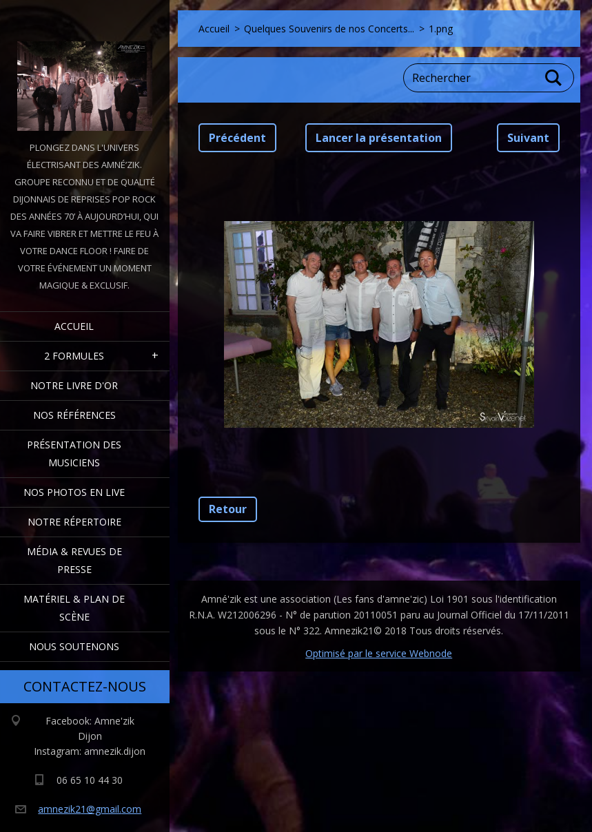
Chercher (554, 77)
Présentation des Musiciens (74, 453)
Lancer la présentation (379, 137)
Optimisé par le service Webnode (378, 653)
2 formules (74, 355)
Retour (228, 509)
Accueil (74, 326)
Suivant (528, 137)
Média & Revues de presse (74, 560)
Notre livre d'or (74, 385)
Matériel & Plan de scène (74, 607)
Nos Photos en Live (74, 492)
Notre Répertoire (74, 521)
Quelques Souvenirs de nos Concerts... (329, 28)
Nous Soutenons (74, 646)
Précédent (237, 137)
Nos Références (74, 415)
